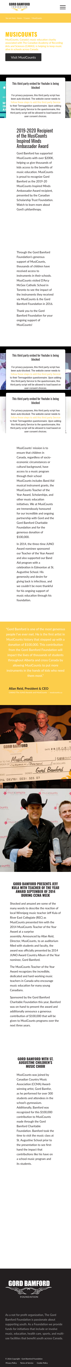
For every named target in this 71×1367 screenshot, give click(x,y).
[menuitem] (61, 6)
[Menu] (61, 6)
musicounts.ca (56, 692)
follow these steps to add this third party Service (35, 102)
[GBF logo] (29, 6)
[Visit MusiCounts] (23, 57)
